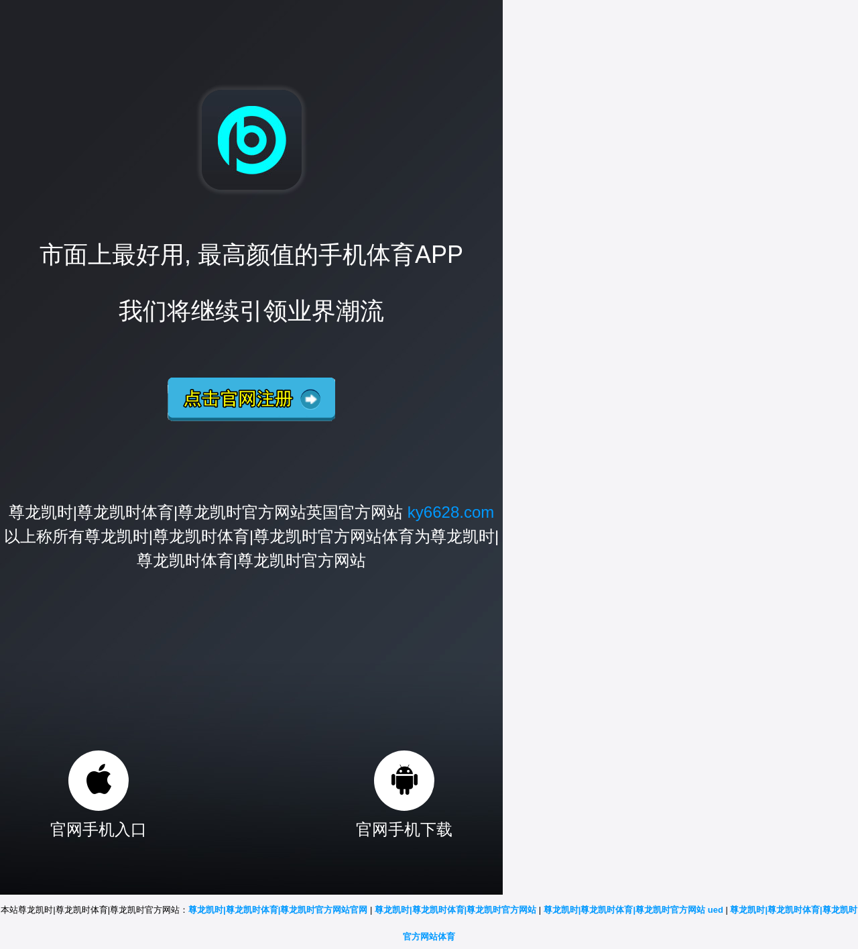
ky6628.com (451, 512)
